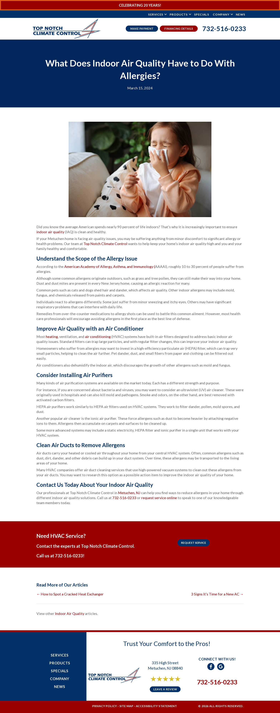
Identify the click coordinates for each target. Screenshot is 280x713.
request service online (159, 498)
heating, (52, 336)
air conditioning (97, 336)
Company (221, 14)
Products (179, 14)
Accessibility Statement (156, 706)
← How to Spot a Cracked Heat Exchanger (70, 594)
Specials (201, 14)
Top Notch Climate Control (106, 243)
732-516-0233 (124, 498)
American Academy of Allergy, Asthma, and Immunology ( (109, 266)
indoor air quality (50, 232)
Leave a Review (165, 689)
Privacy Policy (104, 706)
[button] (165, 14)
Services (155, 14)
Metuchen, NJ (129, 493)
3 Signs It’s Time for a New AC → (217, 594)
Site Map (126, 706)
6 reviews (168, 682)
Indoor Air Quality (69, 613)
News (240, 14)
